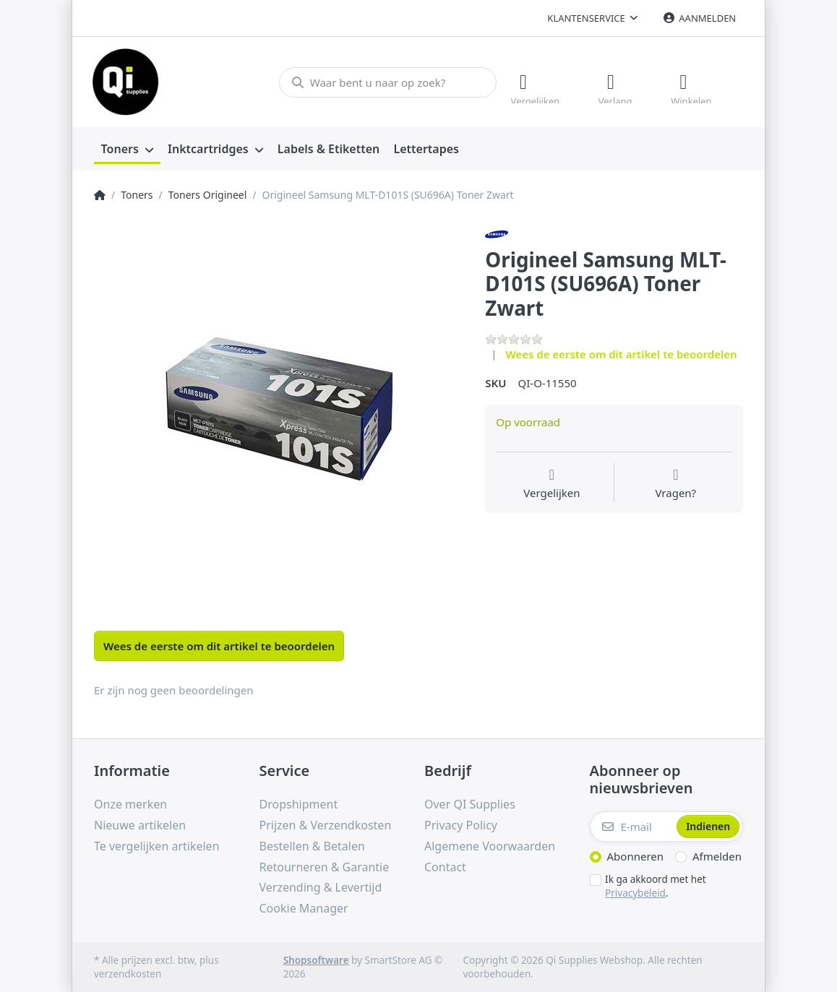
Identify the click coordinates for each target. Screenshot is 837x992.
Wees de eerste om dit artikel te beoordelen (621, 353)
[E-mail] (632, 826)
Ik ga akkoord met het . (655, 886)
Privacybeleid (635, 892)
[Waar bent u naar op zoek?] (386, 81)
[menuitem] (127, 148)
